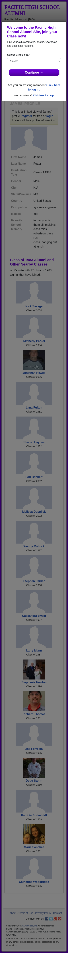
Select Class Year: (18, 54)
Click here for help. (43, 95)
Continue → (34, 72)
